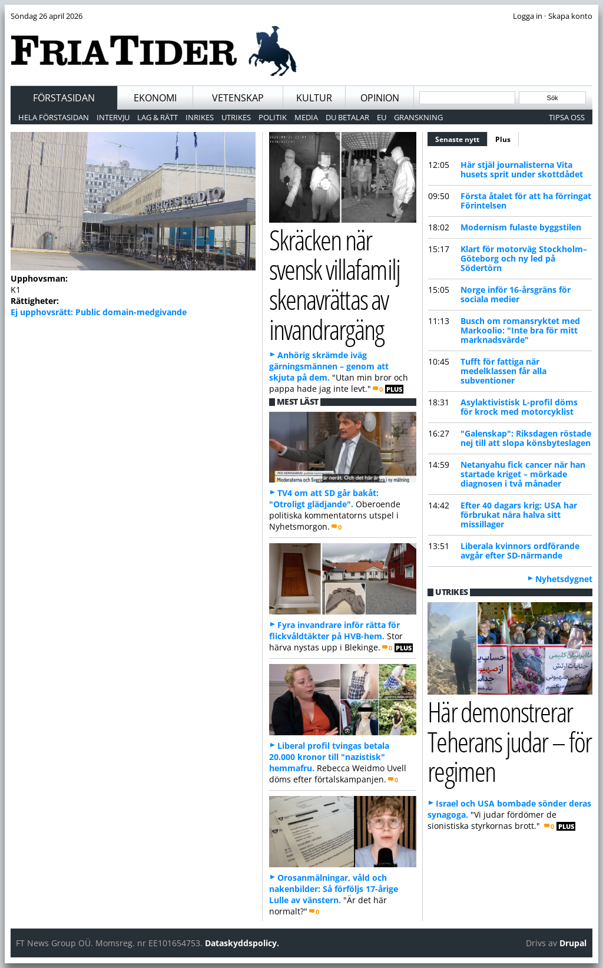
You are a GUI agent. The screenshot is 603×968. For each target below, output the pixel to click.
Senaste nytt (461, 138)
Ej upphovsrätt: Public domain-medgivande (99, 312)
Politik (273, 117)
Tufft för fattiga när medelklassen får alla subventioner (503, 371)
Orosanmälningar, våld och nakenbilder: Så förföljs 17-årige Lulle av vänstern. (333, 889)
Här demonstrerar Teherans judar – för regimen (509, 741)
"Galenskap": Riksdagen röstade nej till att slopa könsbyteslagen (525, 438)
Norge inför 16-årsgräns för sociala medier (515, 294)
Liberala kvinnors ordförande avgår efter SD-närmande (519, 550)
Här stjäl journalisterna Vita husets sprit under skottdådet (521, 169)
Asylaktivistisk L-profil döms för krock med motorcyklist (519, 407)
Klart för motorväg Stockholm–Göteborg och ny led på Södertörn (523, 258)
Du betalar (347, 117)
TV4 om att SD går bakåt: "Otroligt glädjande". (324, 498)
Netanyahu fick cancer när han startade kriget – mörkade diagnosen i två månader (522, 474)
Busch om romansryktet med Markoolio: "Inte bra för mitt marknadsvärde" (520, 330)
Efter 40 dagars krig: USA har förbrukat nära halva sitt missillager (518, 515)
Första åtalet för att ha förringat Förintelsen (525, 200)
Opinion (379, 97)
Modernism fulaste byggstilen (520, 227)
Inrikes (199, 117)
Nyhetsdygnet (563, 578)
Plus (503, 139)
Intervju (113, 117)
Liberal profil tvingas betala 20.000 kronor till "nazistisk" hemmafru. (329, 757)
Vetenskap (238, 97)
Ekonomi (155, 97)
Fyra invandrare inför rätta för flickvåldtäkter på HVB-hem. (334, 630)
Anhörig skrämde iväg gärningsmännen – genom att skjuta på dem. (329, 366)
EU (381, 117)
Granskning (418, 117)
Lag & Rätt (157, 117)
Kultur (314, 97)
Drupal (573, 943)
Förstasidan (64, 97)
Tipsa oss (567, 117)
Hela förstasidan (53, 117)
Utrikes (236, 117)
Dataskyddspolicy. (242, 943)
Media (306, 117)
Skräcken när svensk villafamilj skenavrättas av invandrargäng (334, 284)
